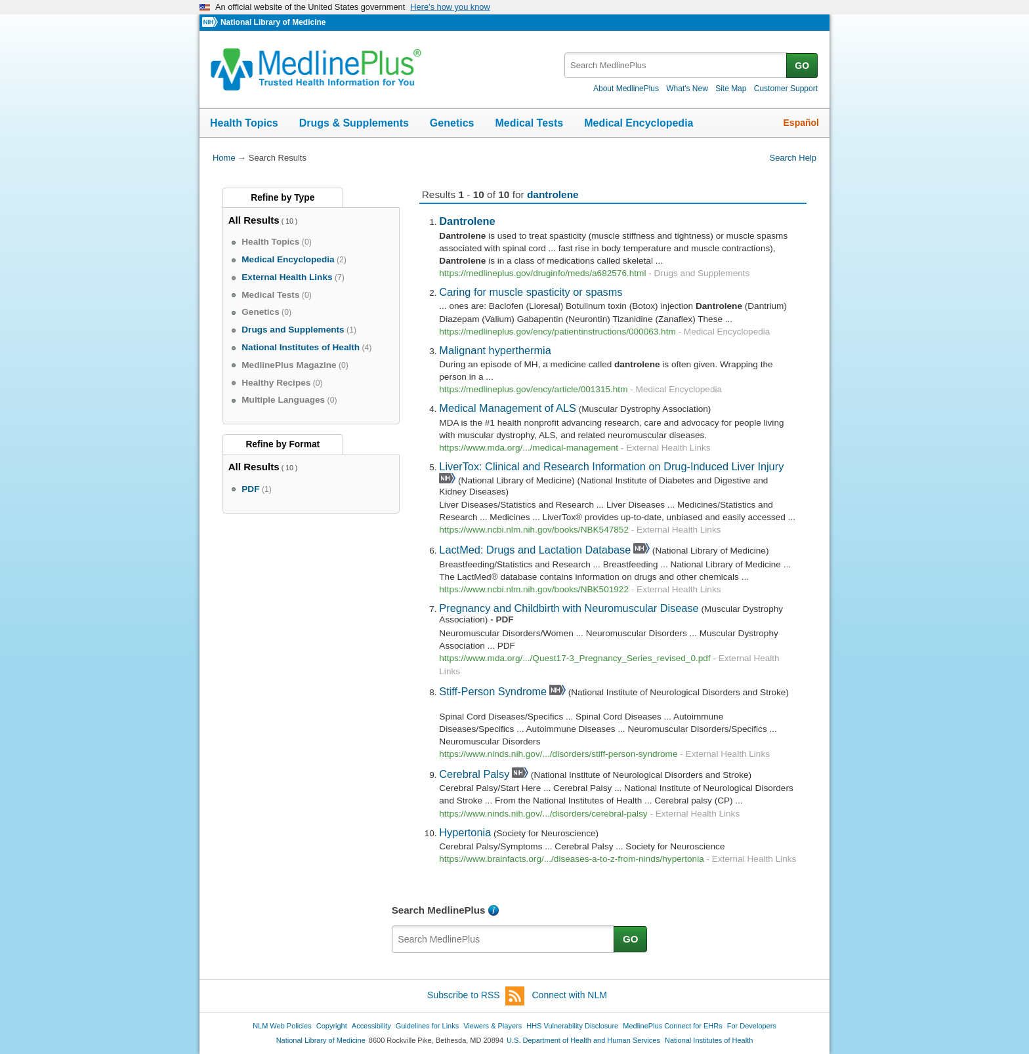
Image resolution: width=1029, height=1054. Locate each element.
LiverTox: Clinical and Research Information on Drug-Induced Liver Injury (611, 466)
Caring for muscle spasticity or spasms (530, 292)
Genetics (452, 123)
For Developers (751, 1026)
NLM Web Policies (282, 1026)
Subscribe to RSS (475, 995)
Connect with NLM (569, 995)
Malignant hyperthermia (495, 350)
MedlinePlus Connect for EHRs (672, 1026)
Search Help (793, 158)
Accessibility (371, 1026)
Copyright (331, 1026)
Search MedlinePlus (439, 910)
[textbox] (676, 65)
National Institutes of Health (709, 1040)
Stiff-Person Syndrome (493, 691)
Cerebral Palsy (474, 774)
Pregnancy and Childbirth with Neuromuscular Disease (568, 608)
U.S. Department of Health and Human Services (583, 1040)
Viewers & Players (492, 1026)
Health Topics (244, 123)
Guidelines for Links (427, 1026)
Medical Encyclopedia (638, 123)
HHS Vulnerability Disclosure (572, 1026)
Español (801, 122)
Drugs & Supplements (354, 123)
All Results (254, 220)
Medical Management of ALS (507, 408)
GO (802, 65)
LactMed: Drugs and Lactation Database (535, 550)
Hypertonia (465, 832)
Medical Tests (529, 123)
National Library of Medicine (273, 22)
